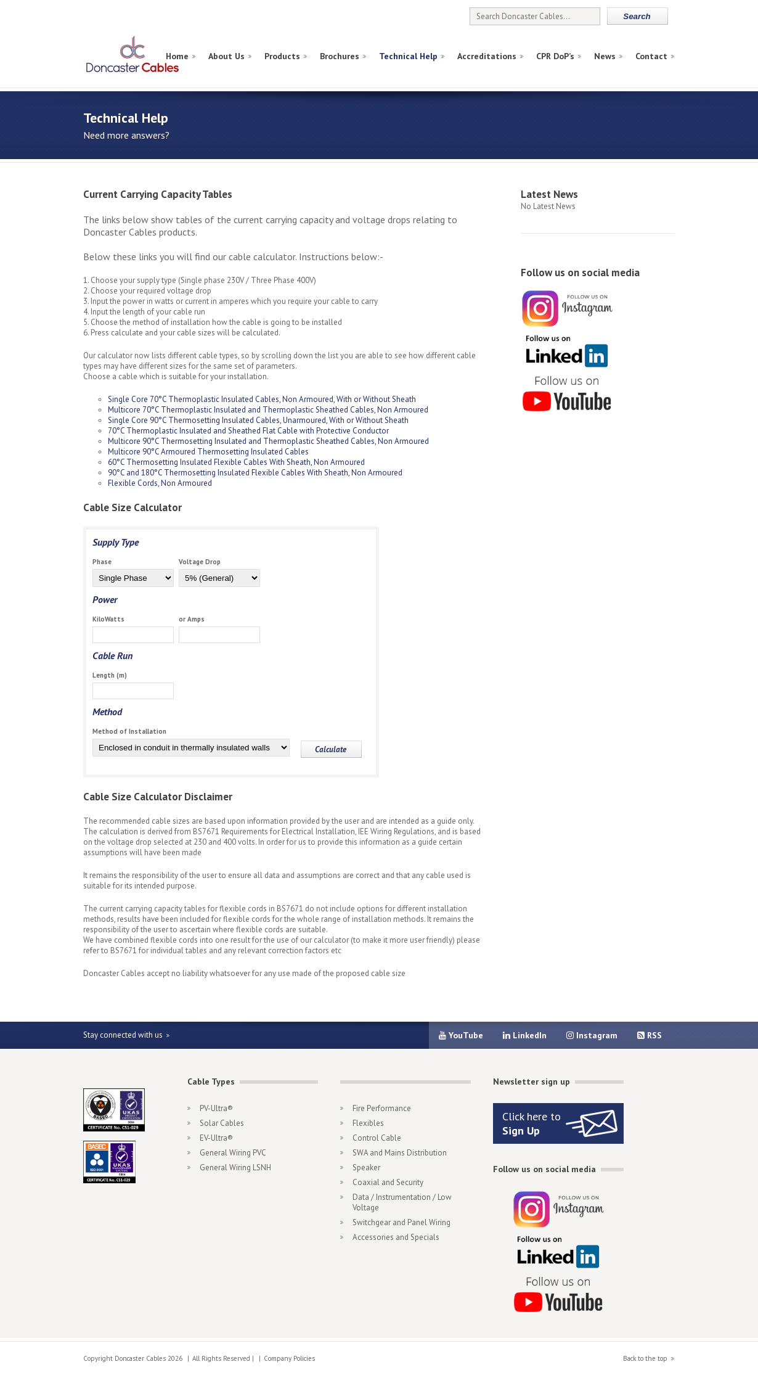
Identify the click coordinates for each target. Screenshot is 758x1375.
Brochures (339, 56)
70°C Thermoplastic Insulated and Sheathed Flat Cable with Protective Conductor (248, 430)
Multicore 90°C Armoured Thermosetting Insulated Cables (208, 451)
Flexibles (368, 1123)
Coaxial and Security (388, 1182)
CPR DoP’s (555, 56)
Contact (651, 56)
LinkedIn (525, 1035)
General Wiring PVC (233, 1152)
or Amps (192, 619)
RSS (649, 1035)
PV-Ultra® (216, 1108)
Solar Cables (222, 1123)
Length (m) (109, 675)
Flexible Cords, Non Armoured (160, 483)
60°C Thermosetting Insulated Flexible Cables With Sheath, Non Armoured (236, 462)
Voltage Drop (200, 561)
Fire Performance (382, 1108)
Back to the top (645, 1358)
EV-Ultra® (216, 1138)
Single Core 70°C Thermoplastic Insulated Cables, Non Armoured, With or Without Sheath (262, 399)
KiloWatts (108, 619)
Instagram (591, 1035)
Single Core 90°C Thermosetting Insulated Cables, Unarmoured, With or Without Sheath (258, 420)
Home (177, 56)
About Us (226, 56)
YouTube (461, 1035)
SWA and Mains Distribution (400, 1152)
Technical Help (408, 56)
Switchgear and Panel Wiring (401, 1222)
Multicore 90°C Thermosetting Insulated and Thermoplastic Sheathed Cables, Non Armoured (268, 441)
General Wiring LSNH (235, 1167)
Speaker (366, 1167)
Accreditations (486, 56)
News (605, 56)
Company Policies (289, 1358)
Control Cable (377, 1138)
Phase (102, 561)
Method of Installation (129, 731)
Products (282, 56)
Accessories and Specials (396, 1237)
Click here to (531, 1123)
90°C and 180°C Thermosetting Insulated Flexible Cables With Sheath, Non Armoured (255, 472)
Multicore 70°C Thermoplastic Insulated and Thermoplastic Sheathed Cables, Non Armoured (268, 409)
